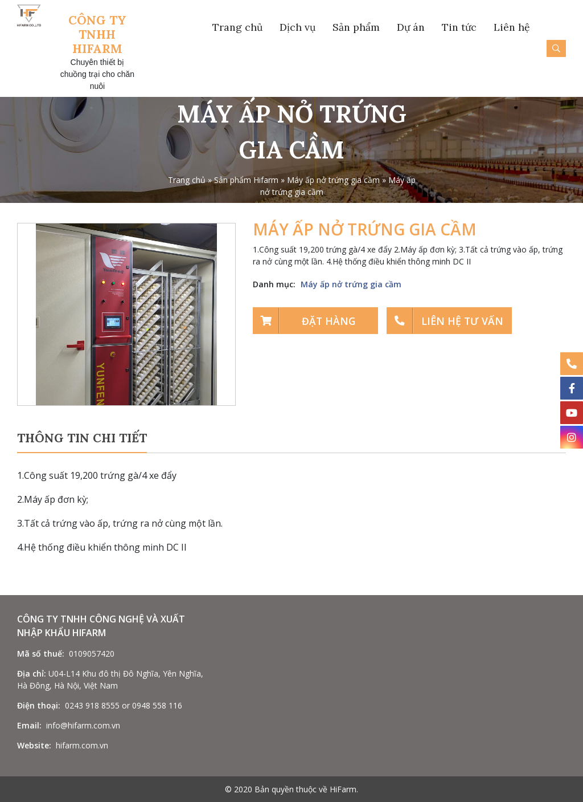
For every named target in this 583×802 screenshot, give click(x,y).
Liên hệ (511, 27)
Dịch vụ (297, 27)
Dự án (411, 27)
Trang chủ (237, 27)
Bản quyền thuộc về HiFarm (305, 789)
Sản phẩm (356, 27)
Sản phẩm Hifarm (246, 179)
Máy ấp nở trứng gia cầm (333, 179)
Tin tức (459, 27)
